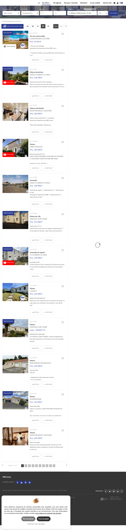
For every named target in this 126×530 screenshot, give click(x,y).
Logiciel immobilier (114, 501)
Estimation (83, 5)
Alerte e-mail (107, 5)
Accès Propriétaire (62, 495)
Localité (69, 14)
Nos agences (57, 5)
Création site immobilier (115, 502)
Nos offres (46, 5)
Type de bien (24, 14)
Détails (36, 64)
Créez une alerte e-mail (12, 31)
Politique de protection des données (21, 495)
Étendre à (100, 14)
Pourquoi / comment (71, 5)
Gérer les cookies (36, 495)
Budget (42, 14)
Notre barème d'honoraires (49, 495)
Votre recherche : (7, 14)
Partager (48, 64)
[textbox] (82, 18)
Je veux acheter (95, 5)
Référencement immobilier (116, 504)
